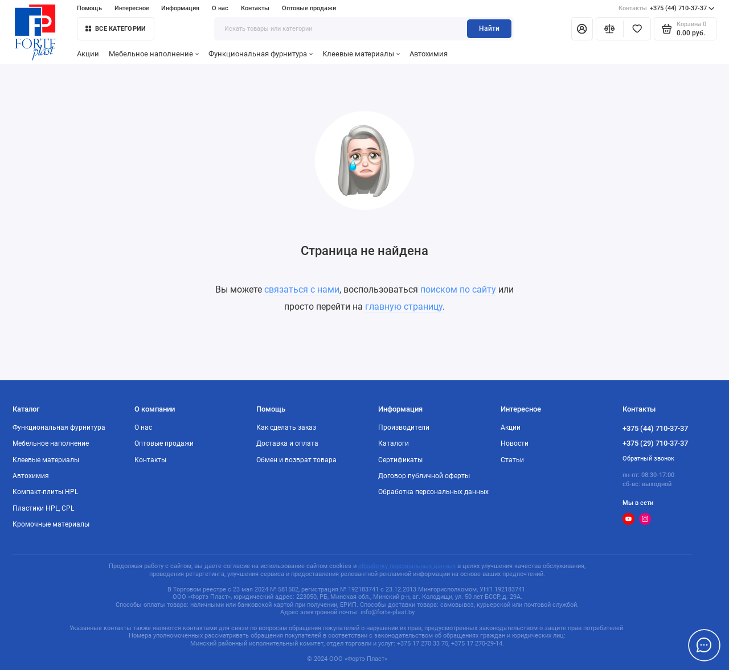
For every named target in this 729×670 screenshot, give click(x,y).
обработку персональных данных (407, 566)
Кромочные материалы (51, 524)
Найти (489, 28)
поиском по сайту (458, 289)
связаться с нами (301, 289)
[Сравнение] (609, 28)
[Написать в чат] (704, 645)
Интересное (131, 8)
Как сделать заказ (286, 427)
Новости (515, 443)
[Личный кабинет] (582, 28)
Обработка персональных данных (433, 492)
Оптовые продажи (309, 8)
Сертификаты (400, 460)
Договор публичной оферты (424, 476)
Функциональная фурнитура (260, 54)
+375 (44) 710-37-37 (667, 9)
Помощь (89, 8)
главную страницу (404, 306)
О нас (220, 8)
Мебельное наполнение (154, 54)
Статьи (512, 460)
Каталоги (393, 443)
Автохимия (428, 54)
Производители (403, 427)
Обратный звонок (648, 458)
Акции (88, 54)
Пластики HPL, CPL (43, 508)
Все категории (115, 28)
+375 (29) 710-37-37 (655, 443)
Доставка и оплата (287, 443)
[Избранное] (637, 28)
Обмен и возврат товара (296, 460)
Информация (180, 8)
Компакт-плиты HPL (45, 492)
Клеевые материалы (361, 54)
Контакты (255, 8)
